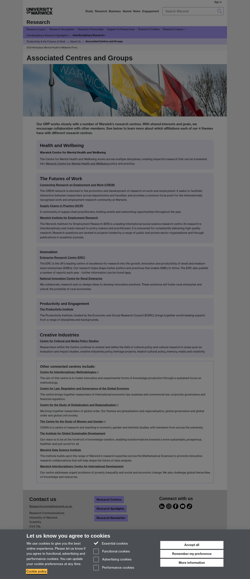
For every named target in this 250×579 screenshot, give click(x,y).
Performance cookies (113, 568)
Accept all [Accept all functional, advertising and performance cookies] (191, 545)
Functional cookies (111, 551)
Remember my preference (192, 554)
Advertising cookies (112, 559)
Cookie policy (36, 571)
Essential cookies (110, 543)
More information (192, 563)
